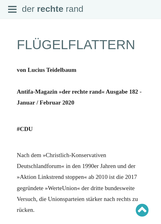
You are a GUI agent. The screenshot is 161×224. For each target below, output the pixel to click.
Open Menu (12, 9)
